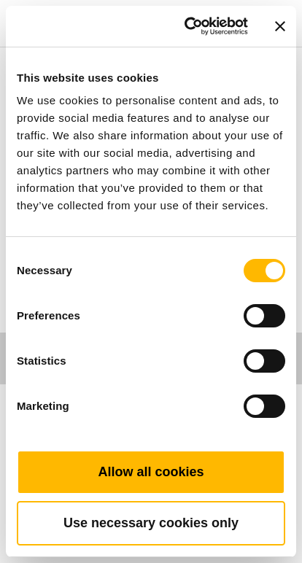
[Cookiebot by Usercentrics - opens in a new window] (187, 26)
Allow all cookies (151, 472)
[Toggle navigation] (274, 4)
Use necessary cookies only (151, 523)
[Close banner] (280, 26)
